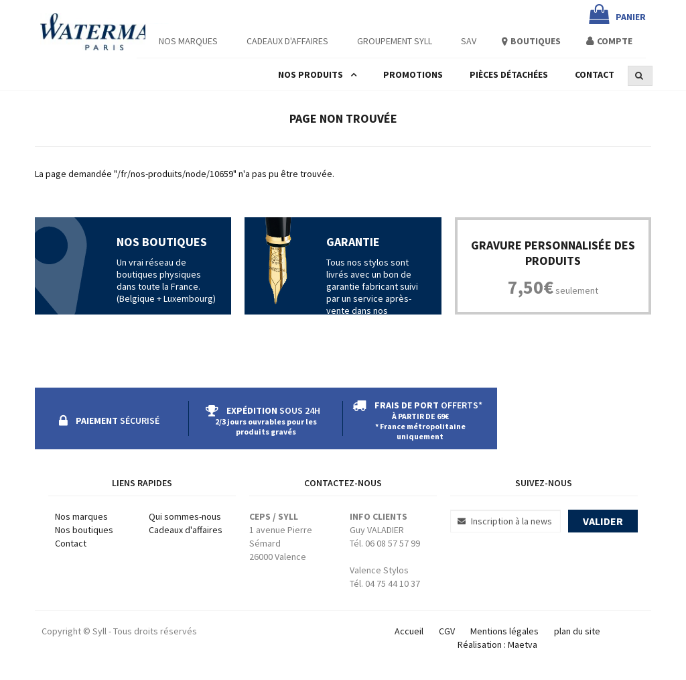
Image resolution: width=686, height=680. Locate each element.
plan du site (577, 631)
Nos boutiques (84, 530)
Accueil (409, 631)
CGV (447, 631)
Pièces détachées (509, 74)
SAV (468, 41)
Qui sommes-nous (185, 516)
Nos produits (310, 74)
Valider (603, 521)
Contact (594, 74)
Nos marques (81, 516)
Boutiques (535, 41)
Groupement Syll (394, 41)
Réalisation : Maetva (497, 644)
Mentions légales (504, 631)
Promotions (413, 74)
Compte (614, 41)
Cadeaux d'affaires (287, 41)
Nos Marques (188, 41)
